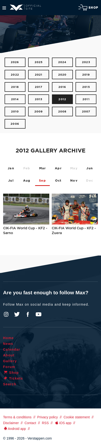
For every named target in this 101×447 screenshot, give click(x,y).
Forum (9, 367)
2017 (39, 87)
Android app (14, 429)
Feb (26, 168)
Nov (74, 180)
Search (9, 384)
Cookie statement (76, 417)
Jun (89, 168)
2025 (39, 62)
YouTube (38, 314)
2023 (86, 62)
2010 (15, 111)
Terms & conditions (17, 417)
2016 (62, 87)
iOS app (63, 423)
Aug (27, 180)
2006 (15, 124)
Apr (58, 168)
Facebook (28, 314)
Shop (88, 8)
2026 (15, 62)
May (74, 168)
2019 (86, 74)
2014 (15, 99)
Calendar (11, 349)
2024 (62, 62)
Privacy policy (47, 417)
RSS (45, 423)
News (8, 344)
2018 (15, 87)
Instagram (6, 314)
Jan (11, 168)
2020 (62, 74)
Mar (42, 168)
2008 (62, 111)
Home (8, 338)
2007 (86, 111)
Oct (58, 180)
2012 (62, 99)
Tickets (13, 378)
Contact (30, 423)
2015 (86, 87)
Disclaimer (11, 423)
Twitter (17, 314)
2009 (38, 111)
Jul (11, 180)
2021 (39, 74)
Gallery (10, 361)
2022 (15, 74)
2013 (39, 99)
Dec (89, 180)
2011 (86, 99)
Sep (42, 180)
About (8, 355)
